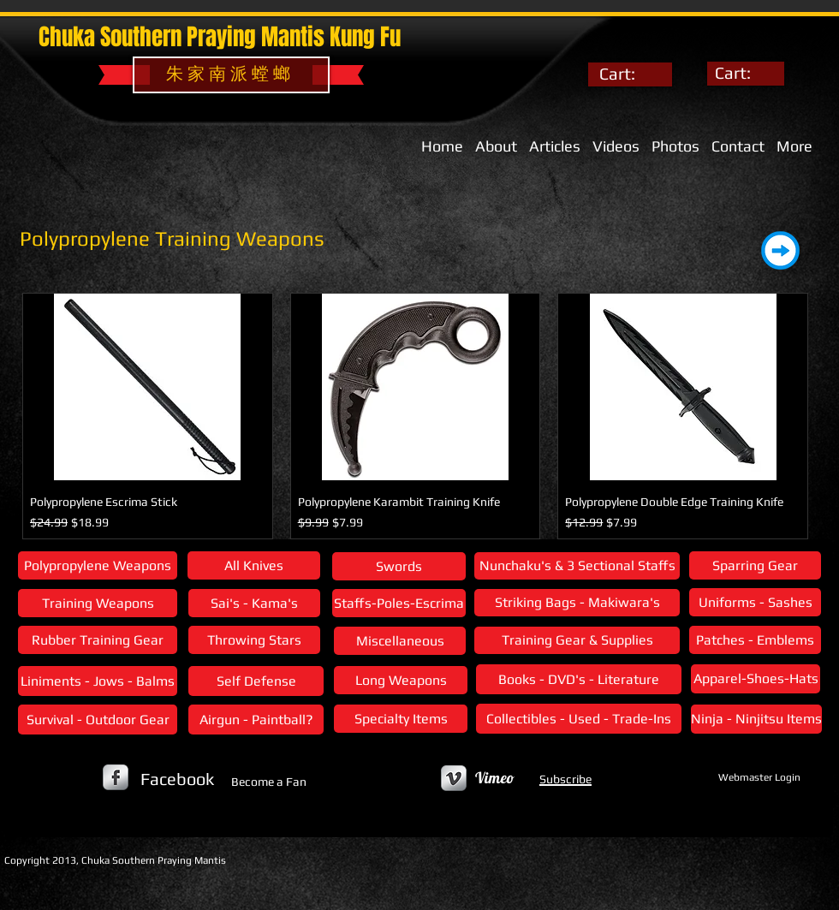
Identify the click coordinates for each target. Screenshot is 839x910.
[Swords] (399, 566)
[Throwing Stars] (254, 640)
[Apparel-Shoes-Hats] (755, 678)
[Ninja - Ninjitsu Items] (756, 719)
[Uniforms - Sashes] (755, 602)
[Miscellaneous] (400, 641)
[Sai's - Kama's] (254, 603)
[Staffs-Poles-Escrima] (399, 603)
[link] (630, 74)
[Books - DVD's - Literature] (578, 679)
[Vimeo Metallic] (454, 778)
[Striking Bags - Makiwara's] (577, 602)
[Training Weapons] (97, 603)
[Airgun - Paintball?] (256, 720)
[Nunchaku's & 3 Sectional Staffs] (577, 566)
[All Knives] (253, 565)
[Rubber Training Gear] (97, 640)
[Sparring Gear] (755, 565)
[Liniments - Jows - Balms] (97, 681)
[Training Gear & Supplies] (577, 640)
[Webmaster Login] (758, 777)
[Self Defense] (256, 681)
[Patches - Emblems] (755, 640)
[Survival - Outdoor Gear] (97, 720)
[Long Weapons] (400, 680)
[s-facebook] (115, 777)
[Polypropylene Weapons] (97, 565)
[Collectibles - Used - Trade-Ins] (578, 719)
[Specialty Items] (400, 719)
